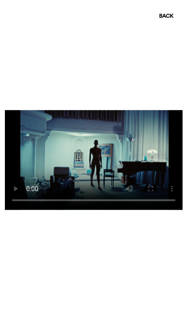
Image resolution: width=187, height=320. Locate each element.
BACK (166, 16)
